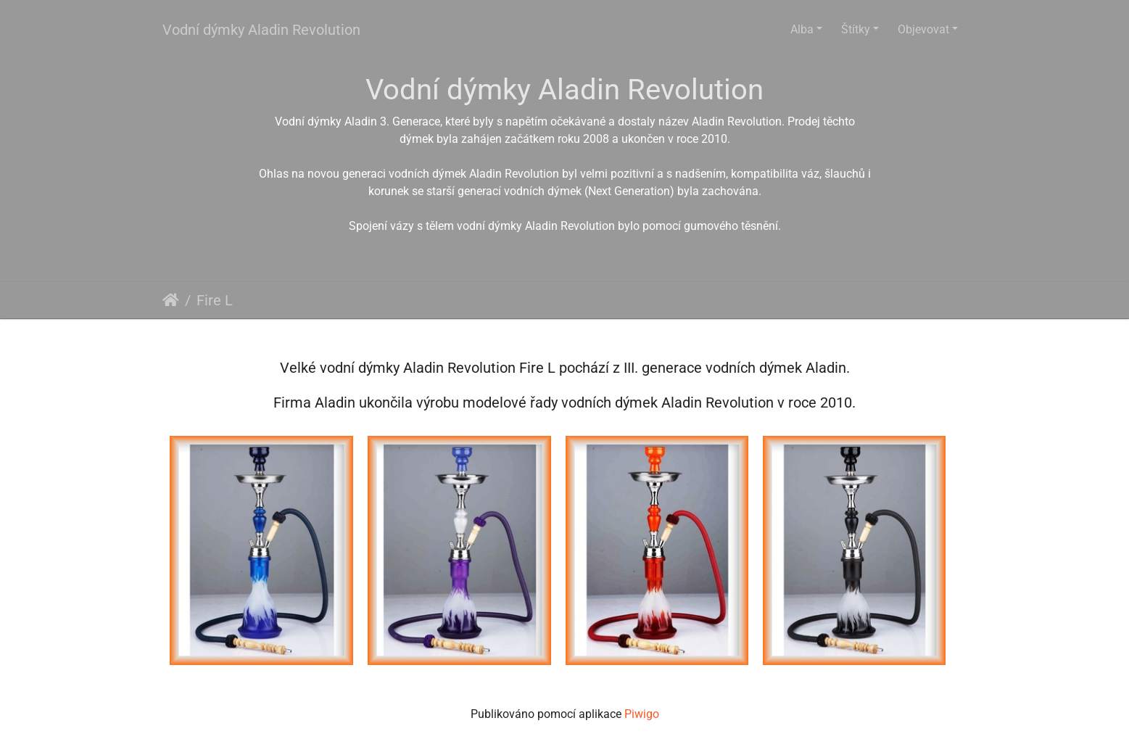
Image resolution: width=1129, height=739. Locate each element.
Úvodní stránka (170, 300)
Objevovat (923, 29)
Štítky (855, 29)
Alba (802, 29)
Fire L (215, 300)
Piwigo (641, 714)
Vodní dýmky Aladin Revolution (261, 29)
